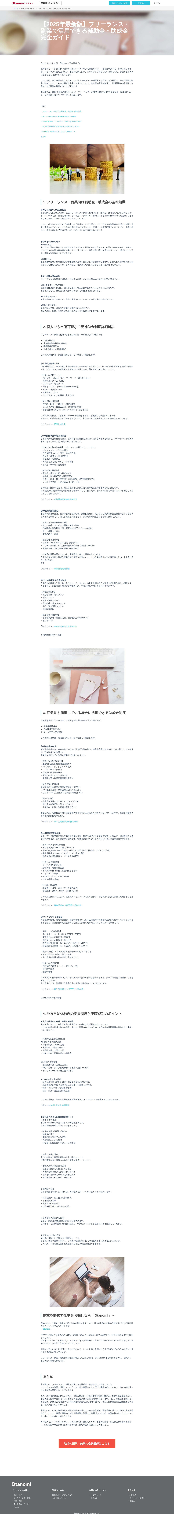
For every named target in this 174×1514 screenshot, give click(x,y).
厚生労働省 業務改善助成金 (66, 822)
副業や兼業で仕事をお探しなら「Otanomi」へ (58, 132)
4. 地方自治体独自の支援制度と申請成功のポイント (60, 126)
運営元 (132, 1501)
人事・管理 (18, 1501)
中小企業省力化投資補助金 (65, 626)
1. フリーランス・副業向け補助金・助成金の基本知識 (61, 111)
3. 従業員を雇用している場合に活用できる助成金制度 (61, 121)
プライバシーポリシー (138, 1498)
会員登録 (141, 3)
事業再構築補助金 (62, 569)
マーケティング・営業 (22, 1498)
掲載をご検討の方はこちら (62, 1495)
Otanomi (46, 1329)
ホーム (16, 8)
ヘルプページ (96, 1495)
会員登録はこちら (59, 1498)
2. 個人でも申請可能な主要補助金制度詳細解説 (58, 116)
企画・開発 (18, 1495)
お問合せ (94, 1498)
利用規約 (133, 1495)
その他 (16, 1507)
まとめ (43, 137)
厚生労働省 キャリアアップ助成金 (69, 989)
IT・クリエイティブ (21, 1504)
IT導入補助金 (59, 424)
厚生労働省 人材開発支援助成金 (68, 905)
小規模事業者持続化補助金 (65, 499)
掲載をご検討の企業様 (119, 3)
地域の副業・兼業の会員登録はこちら (87, 1443)
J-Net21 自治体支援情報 (58, 1105)
